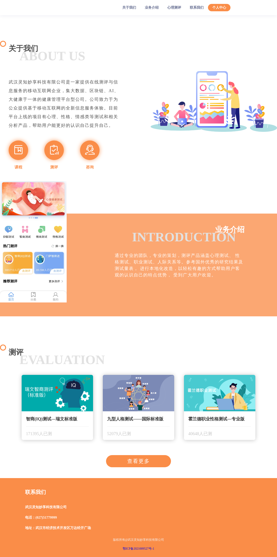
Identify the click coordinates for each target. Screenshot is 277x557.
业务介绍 (152, 7)
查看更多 (138, 461)
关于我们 (129, 7)
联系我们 (197, 7)
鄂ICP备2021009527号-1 (138, 548)
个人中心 (219, 7)
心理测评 (174, 7)
